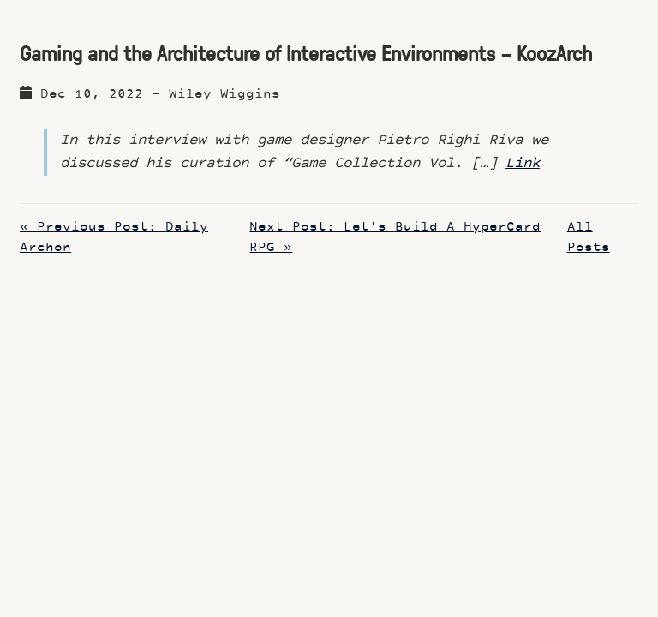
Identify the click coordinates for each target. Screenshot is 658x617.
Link (522, 163)
